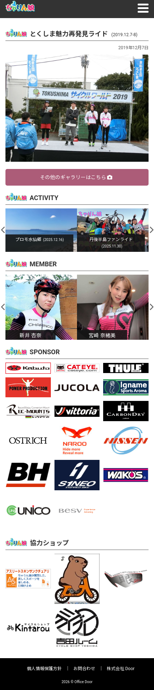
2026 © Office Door (76, 682)
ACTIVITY (44, 198)
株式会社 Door (121, 668)
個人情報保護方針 (44, 668)
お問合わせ (84, 668)
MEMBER (43, 264)
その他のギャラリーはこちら (76, 177)
